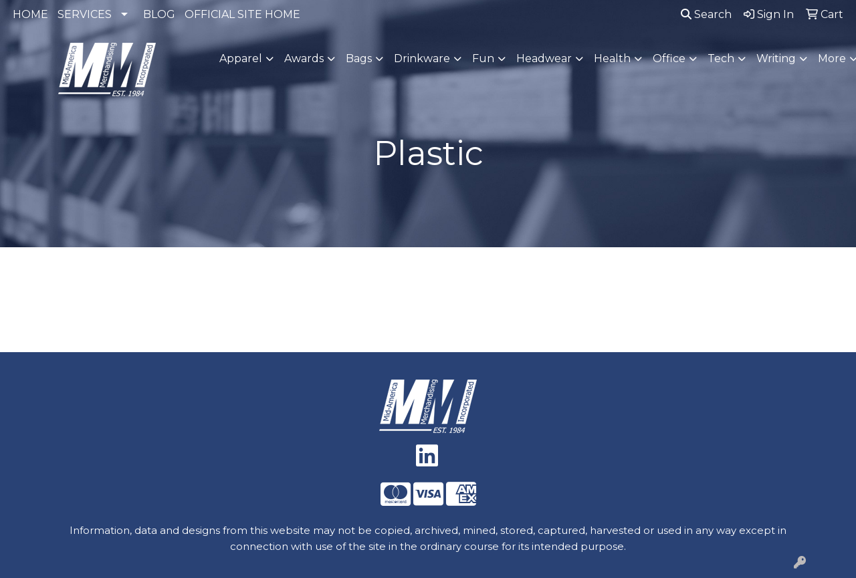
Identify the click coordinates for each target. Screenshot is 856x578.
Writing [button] (776, 58)
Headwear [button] (544, 58)
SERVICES (85, 14)
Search (706, 14)
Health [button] (612, 58)
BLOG (159, 14)
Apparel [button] (240, 58)
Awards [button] (304, 58)
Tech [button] (721, 58)
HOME (30, 14)
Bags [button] (359, 58)
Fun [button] (483, 58)
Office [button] (669, 58)
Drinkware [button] (422, 58)
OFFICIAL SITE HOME (242, 14)
